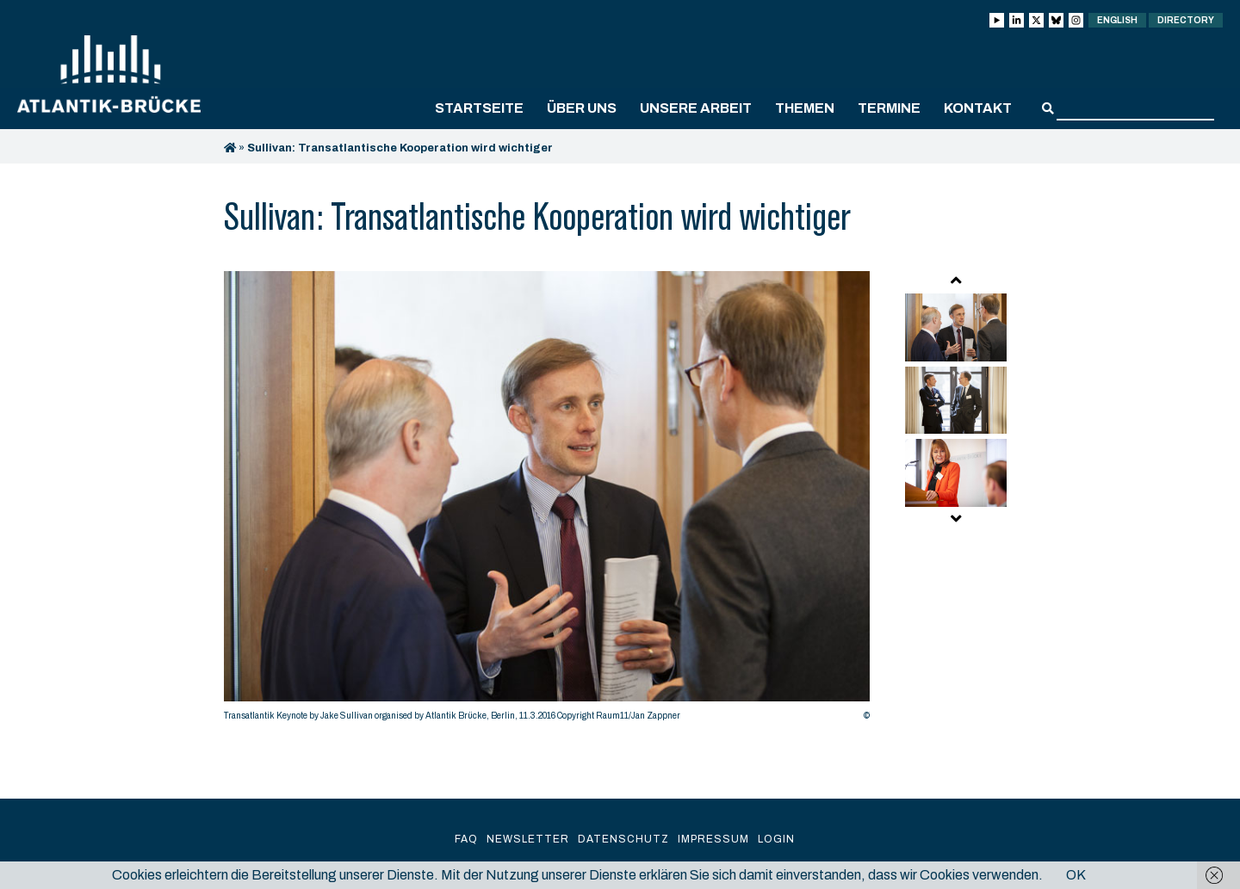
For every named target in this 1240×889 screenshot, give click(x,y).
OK (1076, 874)
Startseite (479, 108)
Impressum (713, 839)
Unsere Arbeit (696, 108)
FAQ (466, 839)
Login (776, 839)
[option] (547, 500)
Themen (804, 108)
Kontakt (978, 108)
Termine (889, 108)
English (1117, 20)
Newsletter (528, 839)
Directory (1185, 20)
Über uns (582, 108)
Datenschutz (623, 839)
